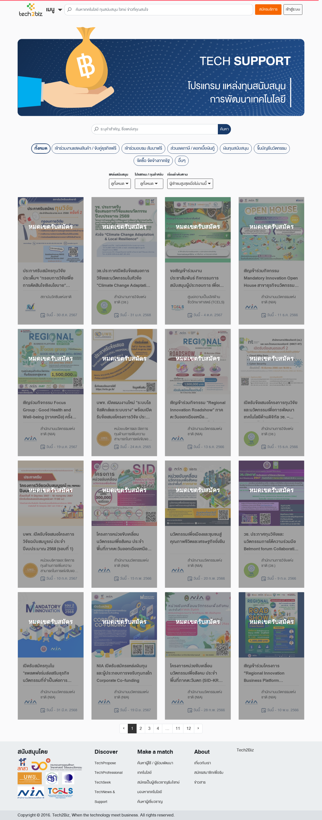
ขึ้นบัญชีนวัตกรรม (272, 148)
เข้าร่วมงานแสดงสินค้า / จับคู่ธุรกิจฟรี (85, 148)
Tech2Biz (245, 750)
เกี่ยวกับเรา (202, 763)
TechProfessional (109, 773)
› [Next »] (198, 728)
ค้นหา (224, 129)
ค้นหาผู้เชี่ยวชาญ (150, 802)
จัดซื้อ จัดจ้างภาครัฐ (153, 160)
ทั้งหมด (40, 148)
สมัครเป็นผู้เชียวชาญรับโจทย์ (158, 782)
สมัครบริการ (268, 9)
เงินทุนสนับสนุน (236, 148)
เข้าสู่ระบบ (293, 9)
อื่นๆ (181, 160)
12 (188, 728)
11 (178, 728)
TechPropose (105, 763)
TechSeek (103, 782)
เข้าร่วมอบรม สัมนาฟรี (143, 148)
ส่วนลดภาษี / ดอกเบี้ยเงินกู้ (193, 148)
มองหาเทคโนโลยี (149, 792)
